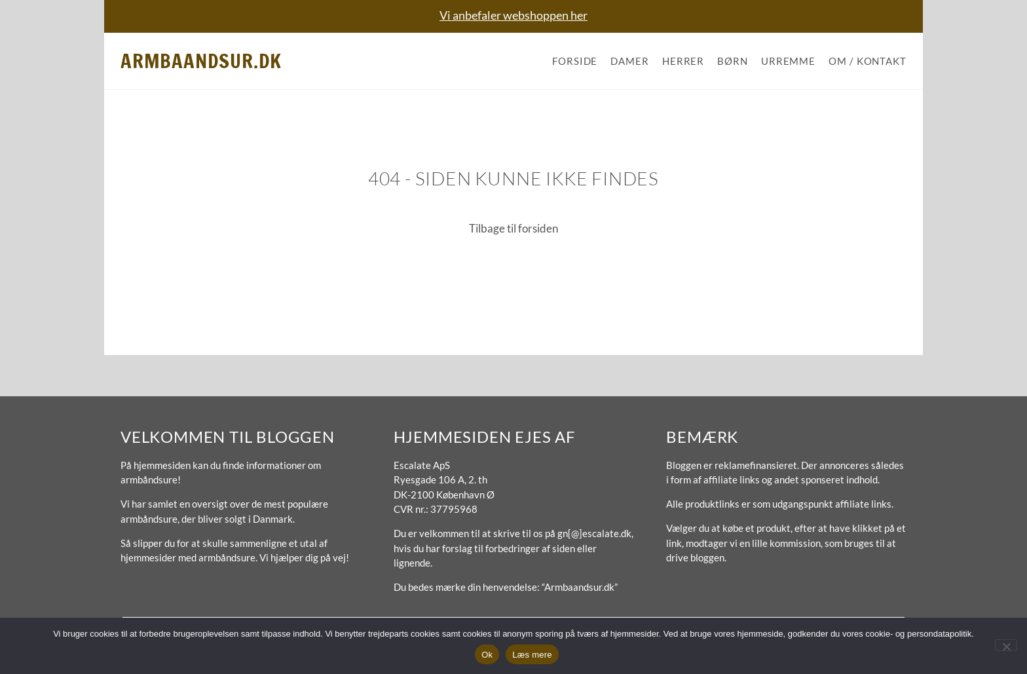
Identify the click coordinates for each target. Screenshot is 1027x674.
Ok (487, 655)
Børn (732, 61)
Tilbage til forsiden (513, 228)
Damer (629, 61)
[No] (1006, 645)
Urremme (788, 61)
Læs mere (532, 655)
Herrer (683, 61)
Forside (574, 61)
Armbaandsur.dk (201, 61)
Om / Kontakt (867, 61)
